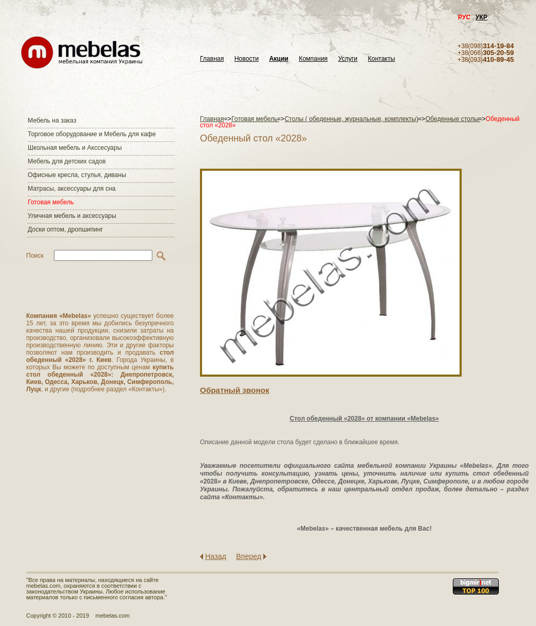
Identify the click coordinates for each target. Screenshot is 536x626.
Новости (246, 59)
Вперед (248, 556)
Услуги (348, 59)
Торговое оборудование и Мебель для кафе (92, 134)
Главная (212, 59)
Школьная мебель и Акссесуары (75, 147)
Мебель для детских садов (67, 161)
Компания (313, 59)
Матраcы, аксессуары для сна (72, 188)
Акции (278, 59)
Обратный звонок (234, 390)
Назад (215, 556)
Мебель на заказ (52, 120)
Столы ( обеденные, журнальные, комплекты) (351, 119)
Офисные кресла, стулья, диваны (77, 175)
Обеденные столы (453, 119)
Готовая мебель (51, 202)
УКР (481, 17)
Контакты (381, 59)
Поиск (34, 255)
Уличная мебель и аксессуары (72, 215)
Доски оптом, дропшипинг (65, 229)
